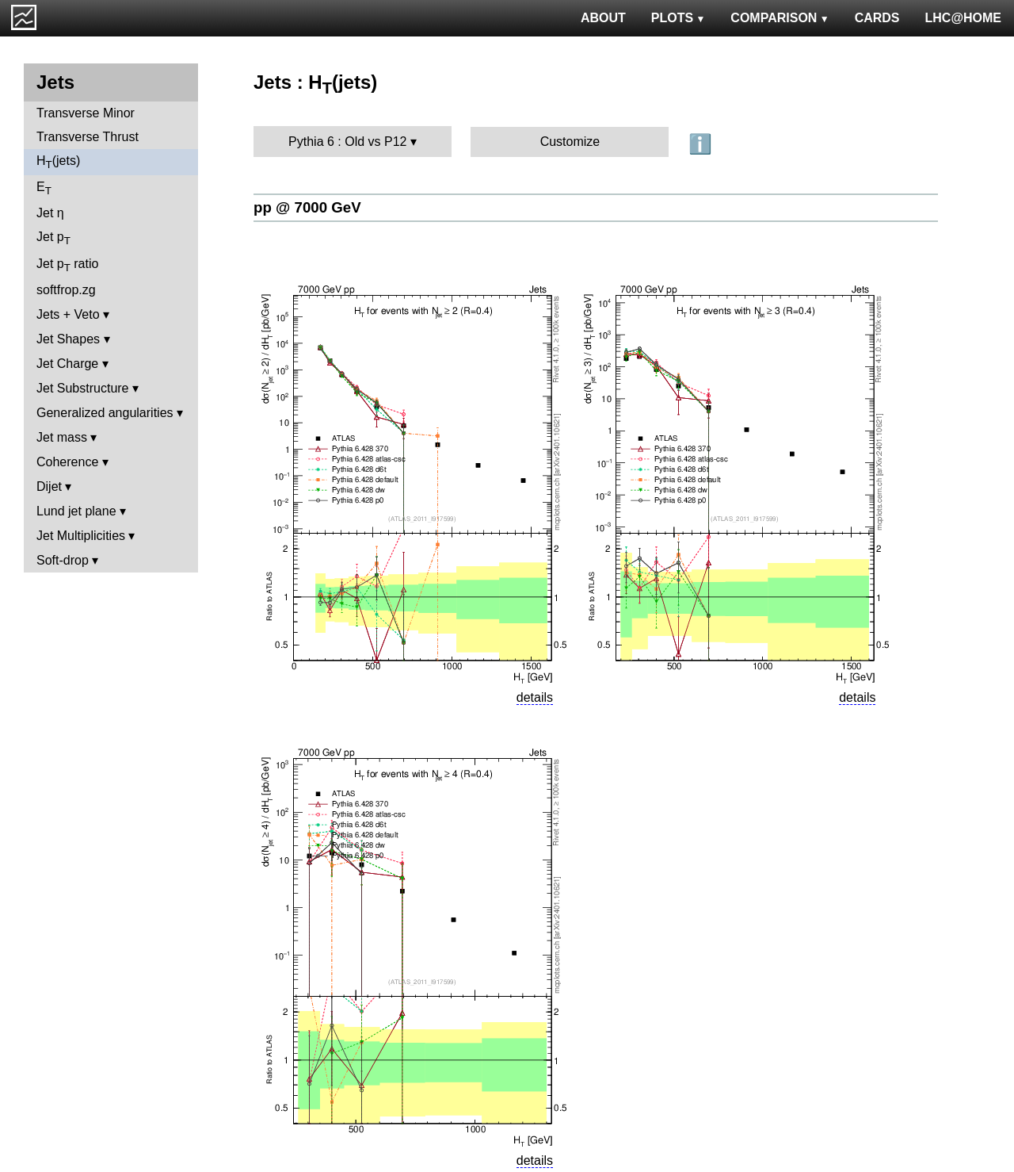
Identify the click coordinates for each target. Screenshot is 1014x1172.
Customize (570, 141)
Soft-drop (62, 560)
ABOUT (603, 18)
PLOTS (678, 18)
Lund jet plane (76, 511)
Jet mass (61, 437)
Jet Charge (67, 363)
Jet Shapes (68, 339)
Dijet (49, 486)
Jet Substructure (82, 388)
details (535, 697)
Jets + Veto (68, 314)
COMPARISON (779, 18)
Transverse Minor (85, 113)
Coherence (67, 462)
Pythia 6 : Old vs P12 (347, 141)
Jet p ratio (67, 265)
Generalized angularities (104, 412)
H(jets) (58, 162)
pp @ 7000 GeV (307, 207)
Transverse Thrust (87, 137)
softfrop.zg (66, 290)
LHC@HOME (963, 18)
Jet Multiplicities (80, 535)
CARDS (877, 18)
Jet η (50, 213)
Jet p (53, 238)
